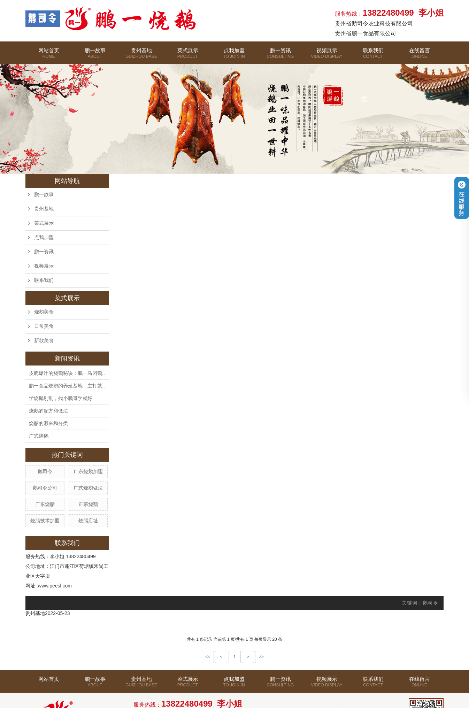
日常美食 (44, 326)
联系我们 (373, 55)
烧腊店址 (88, 520)
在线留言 (419, 61)
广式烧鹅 (38, 436)
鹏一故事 (95, 55)
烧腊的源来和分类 (48, 423)
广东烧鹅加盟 (88, 471)
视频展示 (327, 55)
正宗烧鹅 (88, 504)
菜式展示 (188, 61)
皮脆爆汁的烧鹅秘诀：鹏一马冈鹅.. (67, 373)
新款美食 (44, 340)
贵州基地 (141, 55)
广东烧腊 (45, 504)
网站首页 (49, 55)
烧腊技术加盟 (45, 520)
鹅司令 (45, 471)
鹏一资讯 (280, 55)
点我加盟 (234, 55)
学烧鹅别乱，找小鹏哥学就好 (60, 398)
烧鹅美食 (44, 312)
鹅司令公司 (45, 488)
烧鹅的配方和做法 (48, 411)
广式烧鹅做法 (88, 488)
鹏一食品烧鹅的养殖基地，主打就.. (67, 385)
